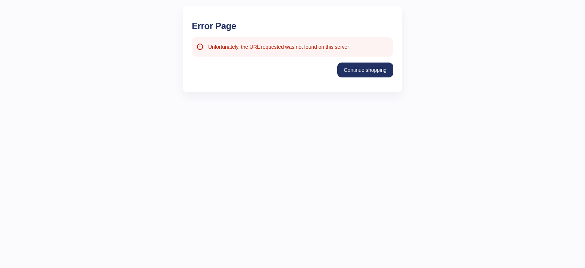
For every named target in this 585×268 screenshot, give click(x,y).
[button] (365, 70)
